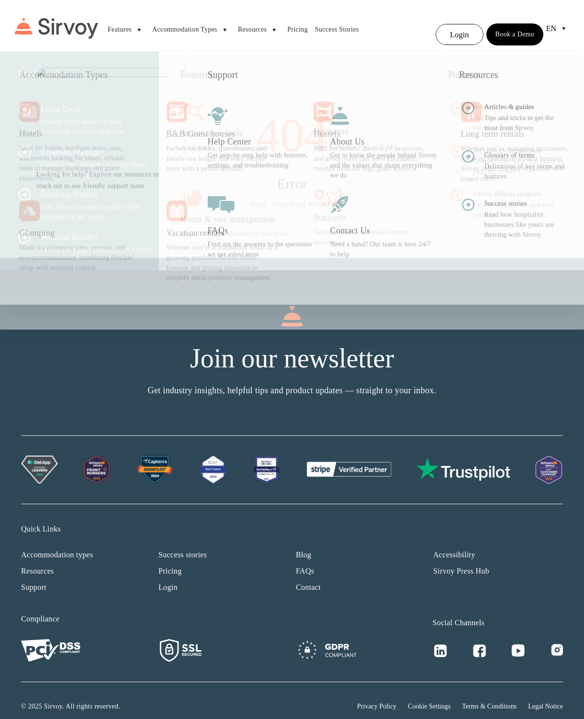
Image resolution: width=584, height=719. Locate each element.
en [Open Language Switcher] (558, 25)
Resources (259, 26)
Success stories (182, 543)
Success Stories (337, 25)
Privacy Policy (376, 694)
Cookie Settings (429, 694)
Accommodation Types (191, 26)
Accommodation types (57, 543)
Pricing (297, 25)
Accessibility (454, 543)
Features (126, 26)
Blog (303, 543)
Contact (308, 576)
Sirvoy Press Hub (461, 559)
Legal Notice (545, 694)
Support (33, 576)
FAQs (305, 559)
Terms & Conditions (489, 694)
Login (168, 576)
